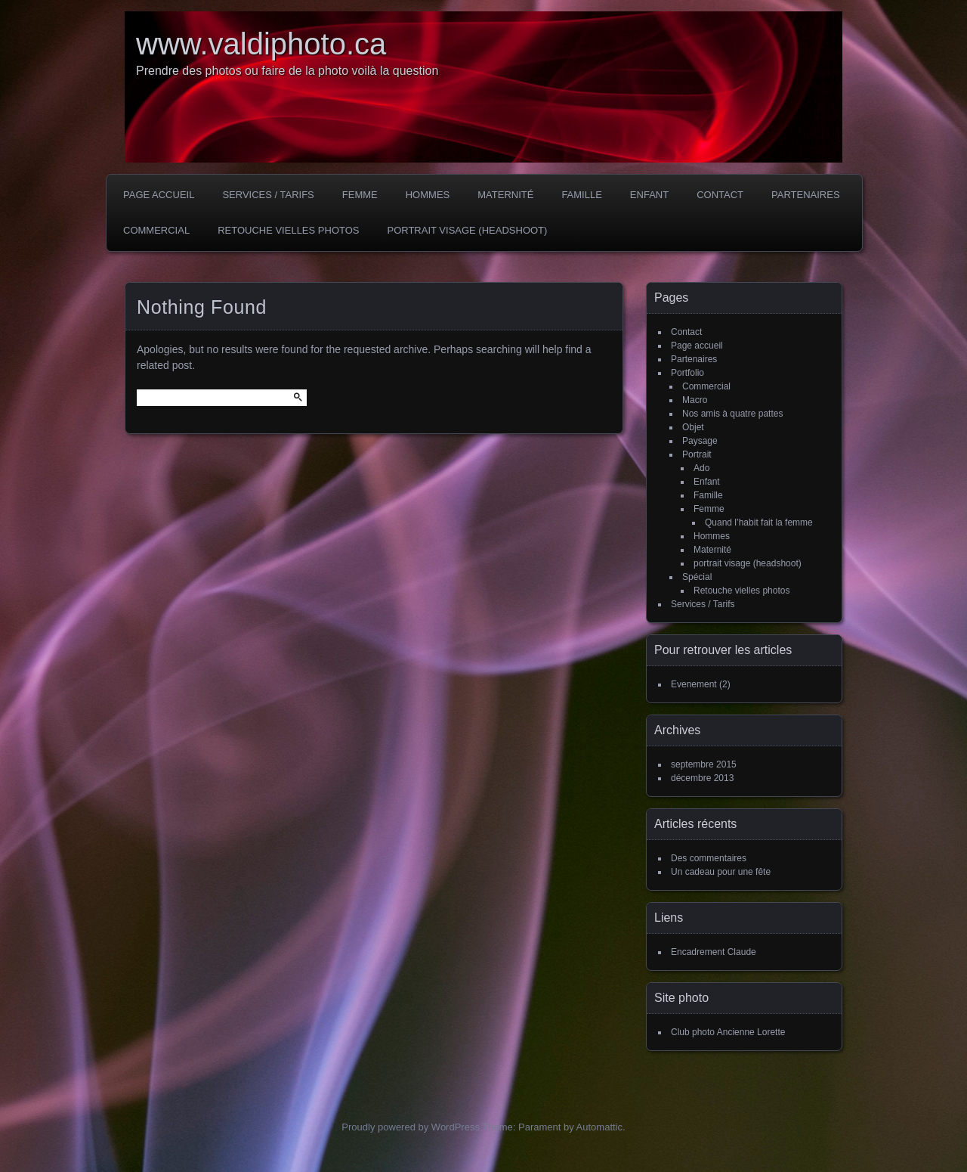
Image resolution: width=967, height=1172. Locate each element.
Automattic (599, 1127)
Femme (360, 194)
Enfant (649, 194)
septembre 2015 (704, 764)
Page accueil (158, 194)
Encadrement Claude (713, 952)
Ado (701, 468)
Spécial (697, 577)
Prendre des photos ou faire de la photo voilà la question (287, 70)
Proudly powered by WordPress (410, 1127)
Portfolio (687, 372)
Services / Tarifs (268, 194)
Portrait (697, 454)
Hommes (428, 194)
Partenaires (805, 194)
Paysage (700, 441)
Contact (720, 194)
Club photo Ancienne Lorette (728, 1032)
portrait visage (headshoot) (467, 230)
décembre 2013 (702, 778)
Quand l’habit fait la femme (759, 522)
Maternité (505, 194)
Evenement (694, 684)
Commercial (156, 230)
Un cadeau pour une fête (721, 872)
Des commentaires (708, 858)
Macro (694, 400)
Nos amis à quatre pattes (732, 413)
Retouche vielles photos (288, 230)
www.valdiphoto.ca (261, 43)
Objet (693, 427)
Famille (581, 194)
